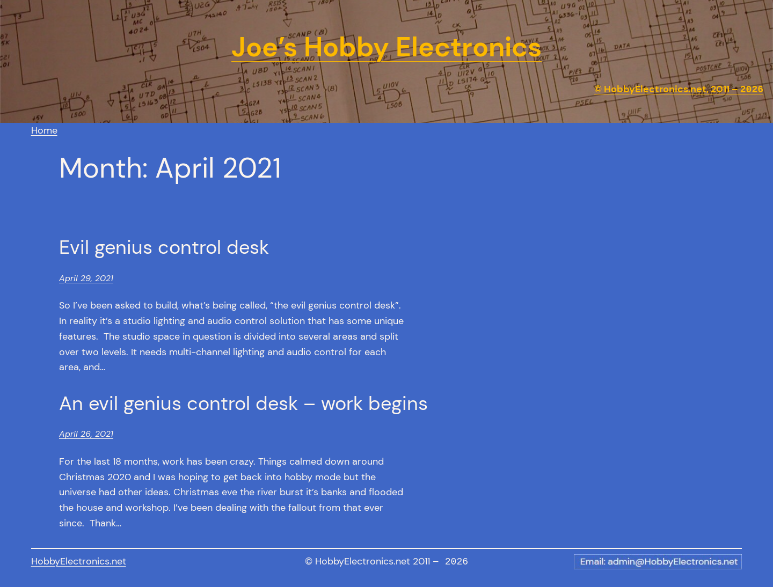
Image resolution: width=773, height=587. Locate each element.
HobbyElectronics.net (78, 561)
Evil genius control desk (164, 247)
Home (44, 130)
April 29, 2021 (86, 278)
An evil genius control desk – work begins (243, 403)
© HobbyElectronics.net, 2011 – (678, 89)
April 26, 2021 (86, 433)
